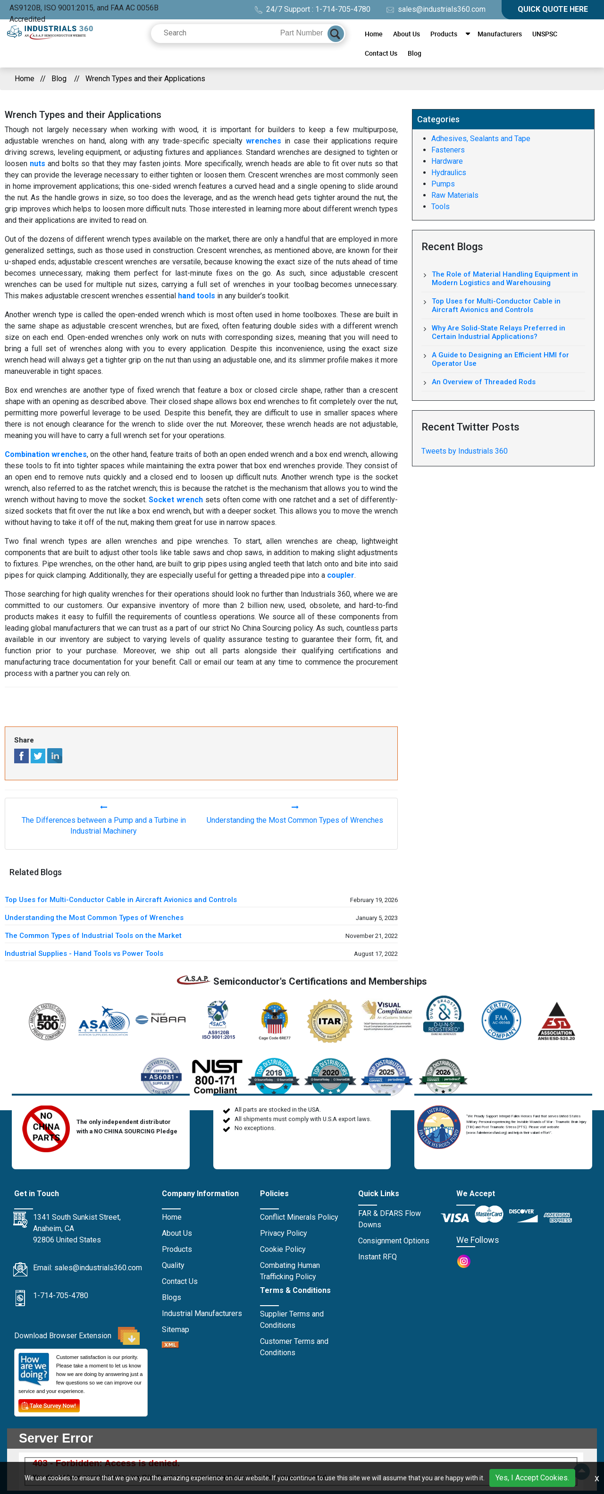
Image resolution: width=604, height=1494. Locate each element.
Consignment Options (393, 1240)
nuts (37, 163)
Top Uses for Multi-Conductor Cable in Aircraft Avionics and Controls (121, 899)
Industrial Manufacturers (202, 1313)
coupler (340, 575)
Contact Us (381, 53)
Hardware (447, 161)
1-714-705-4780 (60, 1295)
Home (374, 33)
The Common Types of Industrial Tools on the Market (93, 935)
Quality (173, 1265)
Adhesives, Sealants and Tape (480, 138)
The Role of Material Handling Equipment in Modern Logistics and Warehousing (505, 278)
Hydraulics (448, 172)
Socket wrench (176, 499)
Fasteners (448, 149)
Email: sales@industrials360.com (87, 1267)
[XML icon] (170, 1345)
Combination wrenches (46, 454)
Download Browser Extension (77, 1336)
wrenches (263, 140)
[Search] (335, 33)
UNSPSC (544, 33)
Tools (440, 206)
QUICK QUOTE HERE (553, 9)
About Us (406, 33)
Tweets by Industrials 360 (464, 451)
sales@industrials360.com (436, 9)
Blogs (171, 1297)
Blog (414, 53)
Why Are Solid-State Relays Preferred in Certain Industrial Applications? (498, 332)
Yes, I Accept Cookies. (532, 1477)
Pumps (443, 183)
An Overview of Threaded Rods (484, 382)
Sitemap (175, 1329)
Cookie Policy (283, 1249)
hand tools (196, 295)
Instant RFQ (377, 1256)
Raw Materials (454, 195)
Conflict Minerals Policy (299, 1217)
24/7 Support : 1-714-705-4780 (312, 9)
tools (375, 705)
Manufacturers (500, 33)
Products (443, 33)
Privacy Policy (283, 1233)
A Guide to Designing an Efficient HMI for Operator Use (500, 359)
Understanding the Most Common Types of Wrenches (94, 917)
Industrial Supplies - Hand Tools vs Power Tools (84, 953)
